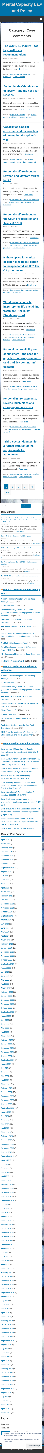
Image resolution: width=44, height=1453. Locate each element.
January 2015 (6, 1373)
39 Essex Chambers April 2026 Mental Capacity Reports (18, 548)
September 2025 (7, 868)
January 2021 (6, 1092)
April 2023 (5, 984)
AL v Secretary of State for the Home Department (20, 654)
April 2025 (5, 888)
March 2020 (6, 1132)
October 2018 (6, 1196)
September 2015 (7, 1341)
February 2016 (7, 1321)
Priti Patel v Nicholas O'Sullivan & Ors (16, 626)
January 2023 (6, 996)
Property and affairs (29, 427)
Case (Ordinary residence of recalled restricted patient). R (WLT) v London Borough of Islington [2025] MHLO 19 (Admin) (20, 785)
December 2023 (7, 952)
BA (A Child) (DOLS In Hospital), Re (15, 718)
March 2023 (6, 988)
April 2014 (5, 1409)
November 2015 (7, 1333)
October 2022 (6, 1008)
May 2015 (5, 1357)
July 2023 (5, 972)
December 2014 (7, 1377)
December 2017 (7, 1232)
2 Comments (16, 292)
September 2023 (7, 964)
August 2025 (6, 872)
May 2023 (5, 980)
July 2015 (5, 1349)
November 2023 (7, 956)
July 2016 (5, 1300)
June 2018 (5, 1208)
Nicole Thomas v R (8, 710)
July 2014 (5, 1397)
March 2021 (6, 1084)
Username (5, 1424)
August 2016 (6, 1296)
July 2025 (5, 876)
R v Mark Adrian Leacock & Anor (14, 643)
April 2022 (5, 1032)
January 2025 (6, 900)
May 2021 (5, 1076)
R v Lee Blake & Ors (9, 714)
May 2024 (5, 932)
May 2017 (5, 1260)
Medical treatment (28, 335)
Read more (23, 69)
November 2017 (7, 1236)
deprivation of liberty (10, 117)
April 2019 (5, 1176)
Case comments (16, 74)
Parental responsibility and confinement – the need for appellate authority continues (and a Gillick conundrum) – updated (22, 358)
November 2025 (7, 860)
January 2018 (6, 1228)
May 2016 (5, 1308)
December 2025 (7, 856)
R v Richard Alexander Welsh (12, 661)
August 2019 (6, 1160)
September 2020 (7, 1108)
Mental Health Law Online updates (21, 743)
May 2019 (5, 1172)
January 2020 (6, 1140)
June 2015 (5, 1353)
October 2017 (6, 1240)
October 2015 (6, 1337)
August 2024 (6, 920)
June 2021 (5, 1072)
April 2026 (5, 840)
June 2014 (5, 1401)
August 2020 (6, 1112)
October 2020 (6, 1104)
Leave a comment (19, 77)
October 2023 (6, 960)
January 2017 (6, 1276)
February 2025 (7, 896)
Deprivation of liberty (17, 115)
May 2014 (5, 1405)
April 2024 (5, 936)
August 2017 (6, 1248)
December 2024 (7, 904)
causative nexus (15, 162)
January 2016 (6, 1324)
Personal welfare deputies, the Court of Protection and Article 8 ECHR (20, 219)
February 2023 (7, 992)
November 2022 (7, 1004)
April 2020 (5, 1128)
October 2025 (6, 864)
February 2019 (7, 1184)
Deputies (11, 202)
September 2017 (7, 1244)
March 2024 (6, 940)
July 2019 (5, 1164)
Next (8, 492)
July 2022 (5, 1020)
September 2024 (7, 916)
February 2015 (7, 1369)
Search (26, 506)
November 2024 (7, 908)
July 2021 (5, 1068)
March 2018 (6, 1220)
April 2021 (5, 1080)
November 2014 (7, 1381)
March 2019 (6, 1180)
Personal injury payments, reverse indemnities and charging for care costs (20, 403)
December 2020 (7, 1096)
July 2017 (5, 1252)
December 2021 (7, 1048)
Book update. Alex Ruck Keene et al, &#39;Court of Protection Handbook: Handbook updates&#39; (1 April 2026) (20, 812)
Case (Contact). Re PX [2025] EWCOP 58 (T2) (19, 828)
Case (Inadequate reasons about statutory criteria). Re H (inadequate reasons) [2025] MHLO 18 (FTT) (21, 802)
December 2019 (7, 1144)
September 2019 (7, 1156)
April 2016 (5, 1313)
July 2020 (5, 1116)
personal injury (13, 429)
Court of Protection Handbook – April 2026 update (16, 536)
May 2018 (5, 1212)
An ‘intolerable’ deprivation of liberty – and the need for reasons (21, 91)
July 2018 (5, 1204)
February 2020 (7, 1136)
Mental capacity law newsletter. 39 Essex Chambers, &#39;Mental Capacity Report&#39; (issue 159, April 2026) (19, 821)
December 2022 (7, 1000)
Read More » (20, 531)
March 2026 (6, 844)
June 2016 (5, 1304)
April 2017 (5, 1264)
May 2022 (5, 1028)
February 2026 (7, 848)
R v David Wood (7, 606)
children (33, 115)
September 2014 (7, 1389)
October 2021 (6, 1056)
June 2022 (5, 1024)
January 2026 (6, 852)
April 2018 (5, 1216)
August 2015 (6, 1344)
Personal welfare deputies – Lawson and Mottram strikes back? (21, 176)
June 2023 (5, 976)
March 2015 (6, 1365)
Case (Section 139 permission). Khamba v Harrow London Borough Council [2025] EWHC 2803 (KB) (19, 752)
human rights (22, 337)
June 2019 (5, 1168)
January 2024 (6, 948)
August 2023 (6, 968)
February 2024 (7, 944)
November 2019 (7, 1148)
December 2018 (7, 1188)
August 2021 (6, 1064)
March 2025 (6, 892)
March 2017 (6, 1268)
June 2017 (5, 1256)
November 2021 (7, 1052)
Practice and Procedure (30, 200)
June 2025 (5, 880)
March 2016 (6, 1316)
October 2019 (6, 1152)
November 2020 (7, 1100)
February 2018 (7, 1224)
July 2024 (5, 924)
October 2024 (6, 912)
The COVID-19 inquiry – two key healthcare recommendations (21, 50)
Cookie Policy (8, 1441)
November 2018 (7, 1192)
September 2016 (7, 1292)
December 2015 (7, 1329)
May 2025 (5, 884)
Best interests (15, 290)
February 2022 (7, 1040)
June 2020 (5, 1120)
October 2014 (6, 1385)
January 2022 (6, 1044)
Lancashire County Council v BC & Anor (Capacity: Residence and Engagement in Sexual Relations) (20, 613)
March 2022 (6, 1036)
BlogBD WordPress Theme (22, 1449)
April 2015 (5, 1361)
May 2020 (5, 1124)
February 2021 (7, 1088)
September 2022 (7, 1012)
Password (5, 1428)
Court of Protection (14, 245)
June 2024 (5, 928)
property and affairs (25, 429)
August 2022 (6, 1016)
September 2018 (7, 1200)
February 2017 (7, 1272)
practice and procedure (23, 202)
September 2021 (7, 1060)
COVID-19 (26, 74)
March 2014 (6, 1413)
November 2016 (7, 1284)
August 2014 (6, 1393)
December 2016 (7, 1280)
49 (32, 487)
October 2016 (6, 1288)
